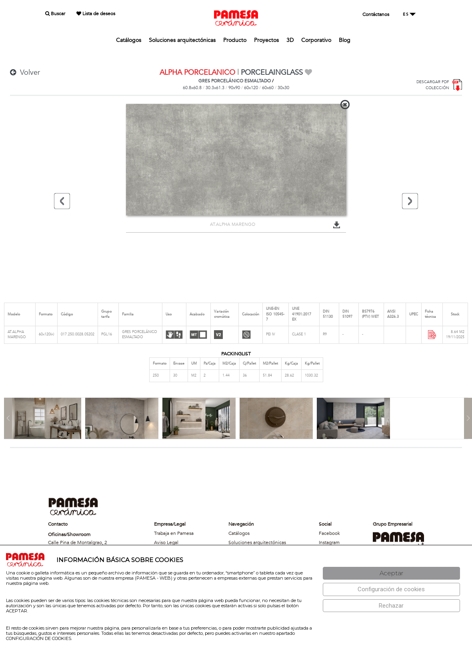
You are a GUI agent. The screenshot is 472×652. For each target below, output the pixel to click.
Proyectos (266, 40)
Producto (234, 40)
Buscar (55, 13)
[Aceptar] (391, 573)
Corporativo (316, 40)
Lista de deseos (95, 13)
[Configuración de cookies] (391, 589)
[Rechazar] (391, 605)
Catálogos (128, 40)
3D (290, 40)
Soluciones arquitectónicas (182, 40)
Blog (344, 40)
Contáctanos (375, 14)
